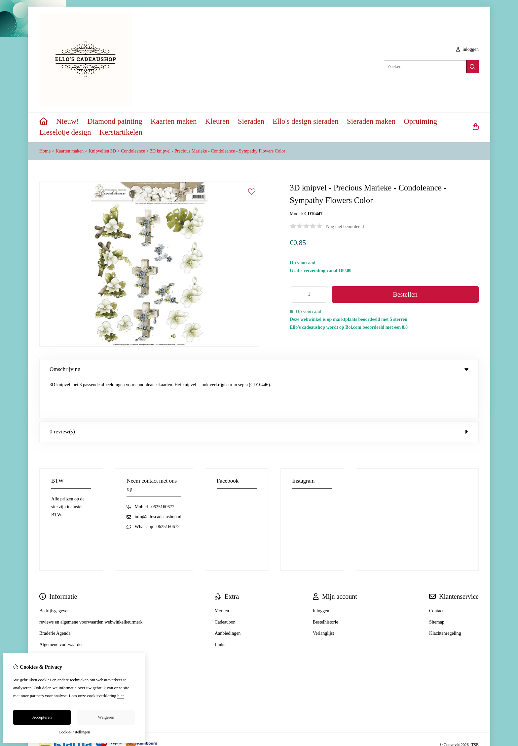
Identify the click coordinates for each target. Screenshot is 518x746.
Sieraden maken (371, 121)
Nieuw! (67, 121)
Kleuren (217, 121)
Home (45, 151)
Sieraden (251, 121)
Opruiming (420, 121)
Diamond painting (114, 121)
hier (120, 695)
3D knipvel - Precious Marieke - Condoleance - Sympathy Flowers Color (217, 151)
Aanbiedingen (228, 594)
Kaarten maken (174, 121)
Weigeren (106, 717)
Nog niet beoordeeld (345, 226)
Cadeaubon (225, 583)
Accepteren (42, 717)
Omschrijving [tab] (259, 369)
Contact (436, 572)
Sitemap (436, 583)
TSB (475, 706)
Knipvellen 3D (102, 151)
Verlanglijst (323, 594)
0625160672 (162, 468)
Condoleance (133, 151)
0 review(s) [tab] (259, 393)
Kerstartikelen (120, 132)
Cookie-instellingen (74, 732)
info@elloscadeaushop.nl (157, 478)
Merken (222, 572)
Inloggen (321, 572)
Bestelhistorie (325, 583)
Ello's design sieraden (306, 121)
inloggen (467, 49)
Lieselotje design (65, 132)
